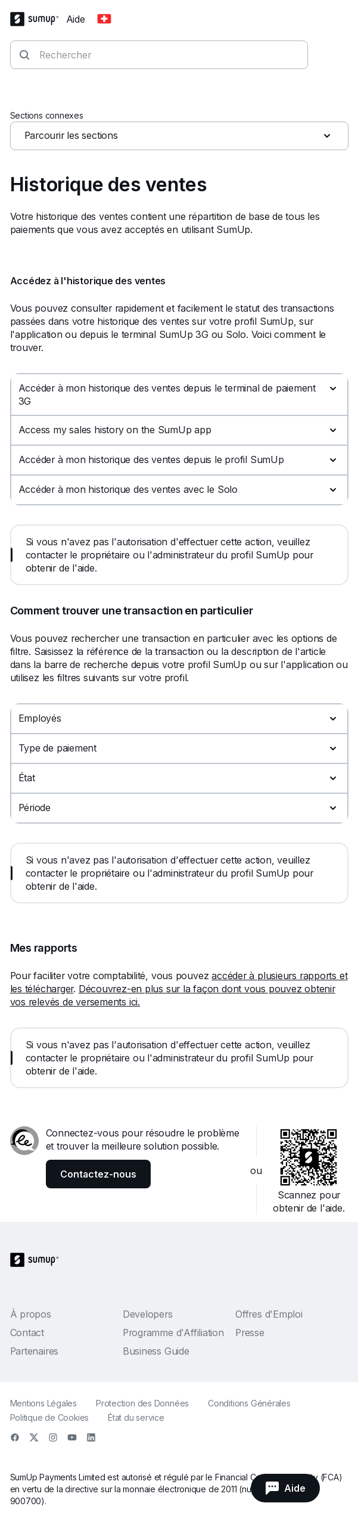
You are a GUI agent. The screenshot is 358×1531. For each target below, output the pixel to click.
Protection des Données (142, 1403)
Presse (249, 1333)
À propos (30, 1314)
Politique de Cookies (49, 1417)
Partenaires (34, 1351)
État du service (136, 1417)
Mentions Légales (43, 1403)
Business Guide (156, 1351)
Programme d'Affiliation (173, 1333)
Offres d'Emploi (269, 1314)
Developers (148, 1314)
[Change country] (104, 19)
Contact (27, 1333)
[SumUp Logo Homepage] (38, 19)
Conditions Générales (249, 1403)
